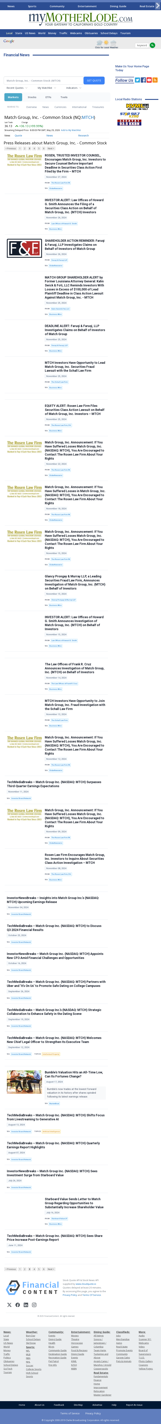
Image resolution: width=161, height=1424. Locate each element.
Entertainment (87, 6)
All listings (99, 1335)
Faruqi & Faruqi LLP (59, 260)
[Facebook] (17, 1305)
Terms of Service (70, 1413)
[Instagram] (34, 1305)
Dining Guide (118, 6)
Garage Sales (123, 1357)
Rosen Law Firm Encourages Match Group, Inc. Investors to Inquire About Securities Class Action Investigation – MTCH (75, 859)
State (18, 33)
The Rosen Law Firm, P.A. (61, 425)
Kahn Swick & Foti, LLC (60, 309)
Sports (32, 6)
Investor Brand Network (21, 798)
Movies (75, 1335)
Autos (119, 1343)
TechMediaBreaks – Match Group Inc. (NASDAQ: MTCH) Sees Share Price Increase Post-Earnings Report (54, 1238)
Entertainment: (81, 1332)
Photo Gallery (146, 1361)
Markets (13, 97)
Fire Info (53, 1365)
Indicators (72, 87)
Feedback (59, 1405)
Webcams (76, 33)
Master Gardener (102, 1394)
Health (52, 1343)
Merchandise (123, 1339)
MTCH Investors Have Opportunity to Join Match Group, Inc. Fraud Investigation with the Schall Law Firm (75, 705)
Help (114, 1405)
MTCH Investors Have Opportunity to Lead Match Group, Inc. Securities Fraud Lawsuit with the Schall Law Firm (75, 367)
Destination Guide (58, 1354)
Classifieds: (123, 1332)
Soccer (29, 1365)
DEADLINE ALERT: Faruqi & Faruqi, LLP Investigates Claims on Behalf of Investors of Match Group (75, 330)
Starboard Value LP (59, 1219)
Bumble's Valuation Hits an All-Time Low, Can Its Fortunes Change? (74, 1074)
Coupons (143, 1365)
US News (30, 33)
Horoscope (77, 1343)
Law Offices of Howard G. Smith (64, 224)
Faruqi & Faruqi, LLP (59, 345)
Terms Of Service (91, 1295)
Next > (51, 148)
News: (7, 1332)
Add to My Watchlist (71, 130)
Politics (7, 1357)
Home (22, 1405)
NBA (28, 1358)
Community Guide (58, 1350)
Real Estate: (101, 1372)
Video (142, 1346)
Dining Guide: (102, 1332)
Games (74, 1346)
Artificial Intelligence (51, 1131)
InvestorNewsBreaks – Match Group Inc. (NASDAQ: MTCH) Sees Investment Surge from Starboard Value (52, 1173)
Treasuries (98, 107)
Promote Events (124, 1350)
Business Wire (55, 229)
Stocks (32, 97)
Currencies (60, 107)
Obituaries (91, 33)
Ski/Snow (31, 1343)
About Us (39, 1405)
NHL (28, 1361)
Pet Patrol (54, 1361)
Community (57, 6)
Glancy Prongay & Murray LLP (63, 600)
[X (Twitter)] (9, 1305)
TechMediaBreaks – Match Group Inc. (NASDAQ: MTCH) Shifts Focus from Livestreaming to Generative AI (56, 1117)
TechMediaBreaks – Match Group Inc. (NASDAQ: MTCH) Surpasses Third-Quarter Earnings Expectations (54, 784)
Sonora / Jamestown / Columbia (100, 1343)
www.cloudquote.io (86, 1283)
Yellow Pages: (146, 1368)
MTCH (88, 117)
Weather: (32, 1332)
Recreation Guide (57, 1357)
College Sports (33, 1369)
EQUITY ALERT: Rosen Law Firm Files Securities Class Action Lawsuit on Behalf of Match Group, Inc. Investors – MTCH (74, 410)
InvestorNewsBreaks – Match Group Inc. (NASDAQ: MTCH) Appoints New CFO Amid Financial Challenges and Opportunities (55, 956)
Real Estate (147, 6)
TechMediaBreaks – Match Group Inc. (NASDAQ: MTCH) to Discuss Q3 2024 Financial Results (54, 928)
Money (52, 33)
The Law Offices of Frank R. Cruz (64, 683)
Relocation (99, 1391)
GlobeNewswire (55, 188)
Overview (31, 107)
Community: (56, 1332)
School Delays (109, 33)
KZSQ (74, 1365)
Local (9, 33)
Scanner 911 (145, 1339)
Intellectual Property (51, 1054)
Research (83, 135)
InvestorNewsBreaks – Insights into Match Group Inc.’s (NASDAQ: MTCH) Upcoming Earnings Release (53, 900)
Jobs (118, 1335)
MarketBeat (54, 1104)
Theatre (75, 1339)
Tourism (125, 33)
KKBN (74, 1368)
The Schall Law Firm (59, 382)
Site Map (78, 1405)
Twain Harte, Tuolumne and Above (101, 1354)
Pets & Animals (123, 1361)
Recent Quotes (15, 87)
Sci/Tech (8, 1368)
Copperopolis (101, 1368)
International (79, 107)
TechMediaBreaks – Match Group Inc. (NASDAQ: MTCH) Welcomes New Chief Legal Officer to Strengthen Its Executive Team (54, 1040)
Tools (63, 97)
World (41, 33)
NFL (28, 1350)
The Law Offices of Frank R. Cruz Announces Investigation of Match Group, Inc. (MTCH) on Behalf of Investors (74, 668)
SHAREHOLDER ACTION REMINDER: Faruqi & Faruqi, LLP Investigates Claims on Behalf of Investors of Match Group (75, 245)
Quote (18, 135)
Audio (142, 1335)
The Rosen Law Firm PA (60, 183)
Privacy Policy (70, 1295)
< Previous (10, 148)
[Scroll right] (157, 5)
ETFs (48, 97)
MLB (28, 1354)
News (11, 6)
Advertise (97, 1405)
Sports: (30, 1347)
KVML (74, 1361)
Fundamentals (101, 1376)
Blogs (51, 1346)
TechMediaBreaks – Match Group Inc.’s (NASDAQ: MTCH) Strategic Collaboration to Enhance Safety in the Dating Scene (54, 1012)
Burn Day (30, 1335)
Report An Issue (134, 1405)
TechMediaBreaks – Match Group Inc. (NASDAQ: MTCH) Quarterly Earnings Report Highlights (53, 1145)
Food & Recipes (79, 1350)
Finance (97, 1380)
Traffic (63, 33)
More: (142, 1332)
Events (52, 1335)
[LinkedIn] (26, 1305)
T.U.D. (142, 1357)
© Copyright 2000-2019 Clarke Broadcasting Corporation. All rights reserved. (81, 1420)
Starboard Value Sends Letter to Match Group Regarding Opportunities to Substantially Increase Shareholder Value (74, 1203)
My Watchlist (45, 87)
